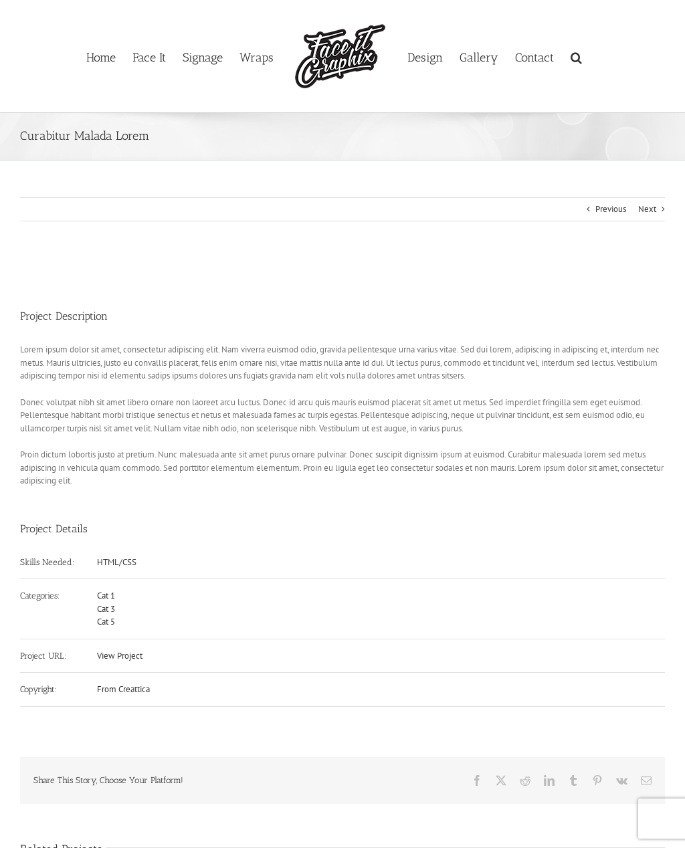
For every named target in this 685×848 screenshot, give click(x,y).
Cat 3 (106, 609)
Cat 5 (106, 621)
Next (647, 209)
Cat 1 (106, 595)
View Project (119, 655)
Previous (610, 209)
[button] (576, 56)
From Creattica (123, 689)
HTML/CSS (116, 562)
